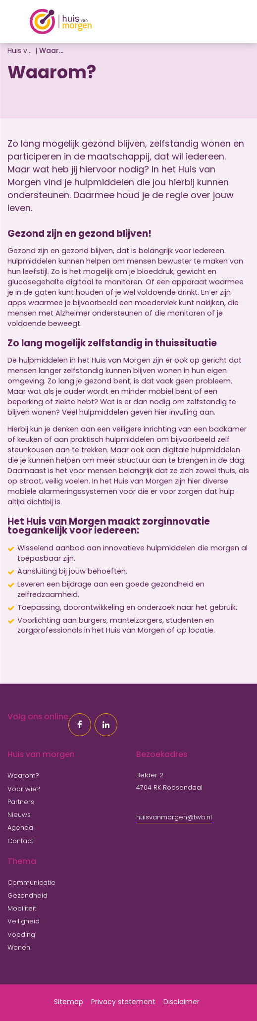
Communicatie (31, 883)
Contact (20, 841)
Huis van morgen (19, 51)
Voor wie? (23, 789)
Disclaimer (181, 1002)
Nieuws (19, 815)
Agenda (20, 828)
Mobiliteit (21, 909)
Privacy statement (123, 1002)
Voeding (21, 935)
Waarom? (23, 776)
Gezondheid (27, 896)
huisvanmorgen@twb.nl (174, 817)
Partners (20, 802)
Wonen (18, 948)
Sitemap (68, 1002)
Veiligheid (23, 921)
